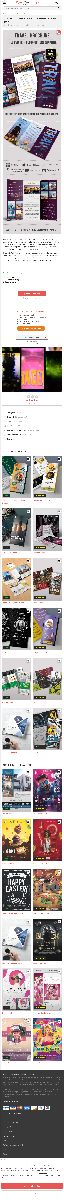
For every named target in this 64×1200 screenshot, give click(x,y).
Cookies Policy (8, 1131)
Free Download (32, 294)
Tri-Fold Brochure (40, 652)
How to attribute (33, 430)
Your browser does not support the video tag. (32, 369)
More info (22, 426)
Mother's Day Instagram (43, 1013)
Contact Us (7, 1149)
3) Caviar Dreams (9, 282)
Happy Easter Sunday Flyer (13, 913)
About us (6, 1154)
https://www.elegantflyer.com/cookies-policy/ (14, 1175)
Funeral (5, 652)
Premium (40, 3)
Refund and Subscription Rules (13, 1145)
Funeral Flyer (7, 1063)
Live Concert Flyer (40, 814)
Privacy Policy (8, 1127)
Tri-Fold (19, 413)
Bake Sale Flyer (8, 863)
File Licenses (7, 1118)
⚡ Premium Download (31, 328)
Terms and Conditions (10, 1122)
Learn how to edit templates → (32, 343)
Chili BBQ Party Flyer (41, 913)
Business (36, 702)
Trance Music (7, 1013)
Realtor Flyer (7, 814)
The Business (7, 702)
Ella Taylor (18, 421)
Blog (4, 1140)
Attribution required (32, 298)
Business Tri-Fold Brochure (13, 752)
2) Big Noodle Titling (11, 280)
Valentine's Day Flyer (41, 863)
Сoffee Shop (38, 603)
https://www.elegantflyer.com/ (45, 1166)
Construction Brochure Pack (13, 603)
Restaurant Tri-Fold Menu (43, 501)
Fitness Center (39, 553)
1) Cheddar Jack (9, 277)
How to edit (29, 435)
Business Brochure (9, 553)
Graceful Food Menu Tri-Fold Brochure (13, 502)
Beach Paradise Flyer (41, 1063)
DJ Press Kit (38, 752)
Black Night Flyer (40, 963)
